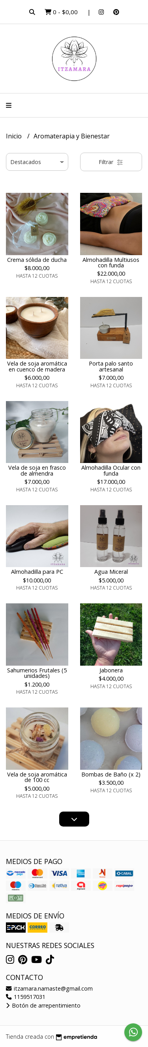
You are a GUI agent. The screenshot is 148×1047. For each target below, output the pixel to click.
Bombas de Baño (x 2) (111, 774)
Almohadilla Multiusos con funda (110, 262)
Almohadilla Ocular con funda (111, 470)
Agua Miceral (111, 571)
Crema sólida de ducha (37, 259)
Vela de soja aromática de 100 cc (37, 777)
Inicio (14, 136)
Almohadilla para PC (37, 571)
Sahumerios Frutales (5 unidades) (37, 672)
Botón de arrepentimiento (43, 1005)
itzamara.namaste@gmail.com (49, 988)
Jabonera (111, 670)
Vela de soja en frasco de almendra (37, 470)
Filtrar (111, 162)
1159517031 (25, 996)
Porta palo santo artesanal (111, 366)
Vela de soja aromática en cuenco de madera (37, 366)
